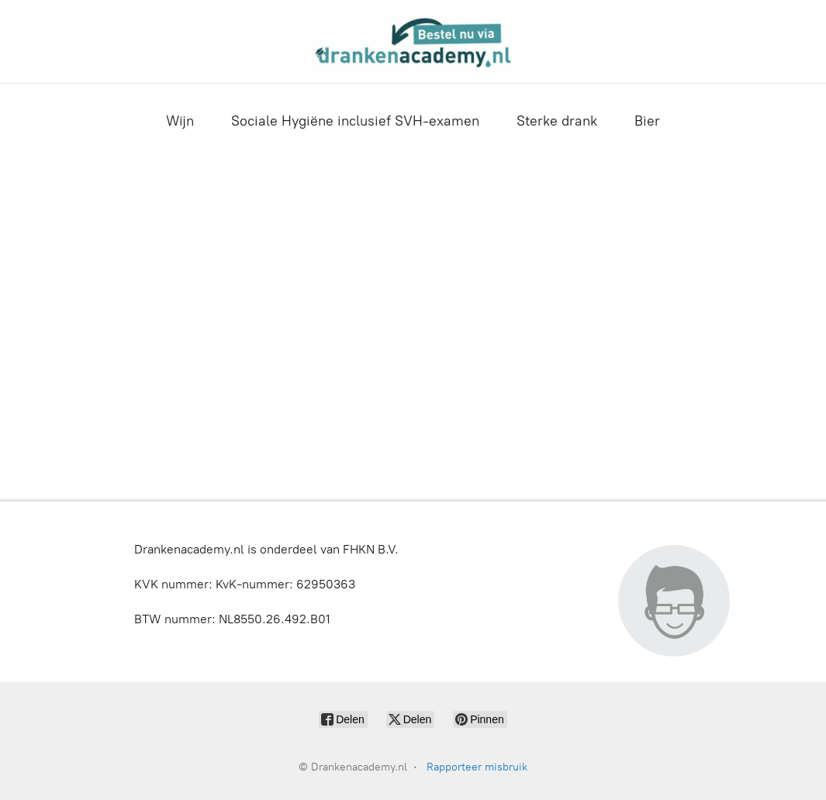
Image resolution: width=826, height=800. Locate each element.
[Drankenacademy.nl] (413, 41)
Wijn (180, 120)
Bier (647, 120)
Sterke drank (557, 120)
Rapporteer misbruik (477, 767)
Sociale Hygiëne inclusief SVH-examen (355, 120)
